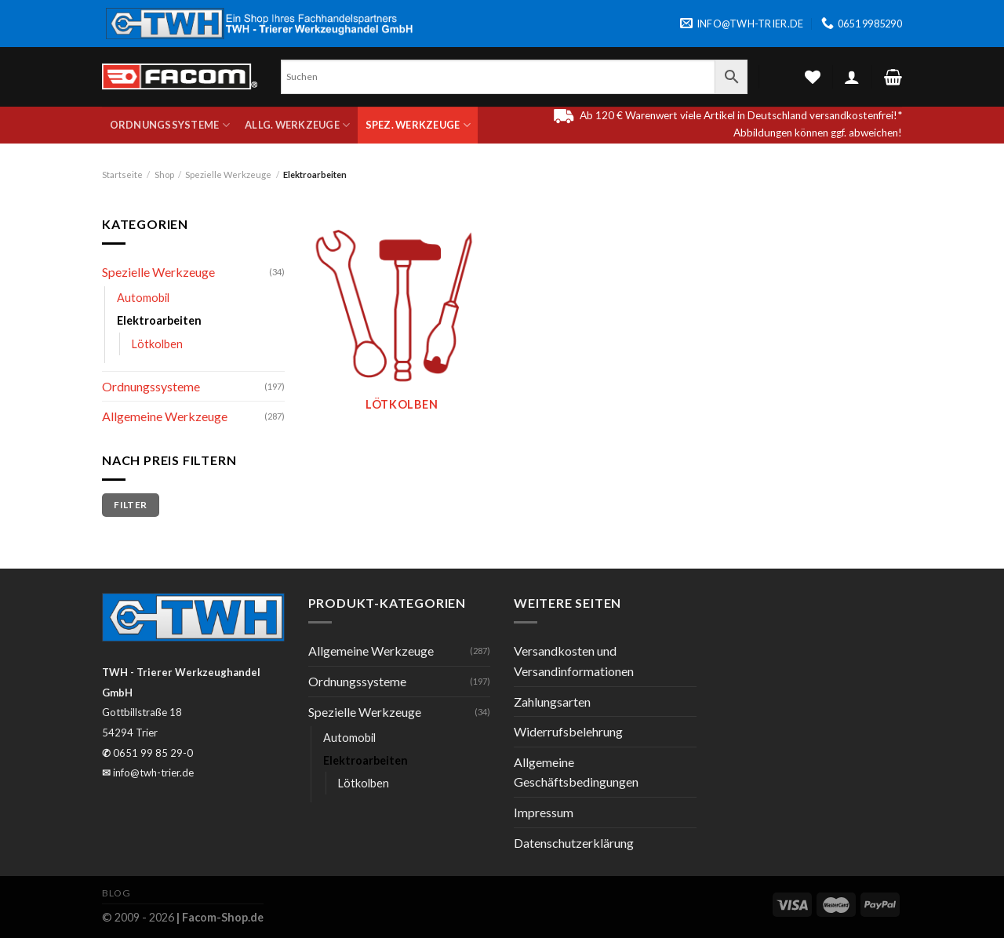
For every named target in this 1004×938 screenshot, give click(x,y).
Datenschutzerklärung (574, 842)
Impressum (543, 812)
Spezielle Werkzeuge (228, 174)
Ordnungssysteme (170, 125)
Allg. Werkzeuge (297, 125)
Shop (164, 174)
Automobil (143, 297)
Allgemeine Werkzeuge (164, 416)
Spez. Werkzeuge (418, 125)
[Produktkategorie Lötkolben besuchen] (401, 322)
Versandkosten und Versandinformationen (574, 660)
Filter (130, 505)
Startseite (122, 174)
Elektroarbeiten (159, 320)
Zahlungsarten (552, 701)
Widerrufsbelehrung (568, 731)
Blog (116, 893)
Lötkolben (157, 344)
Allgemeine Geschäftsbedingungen (576, 772)
